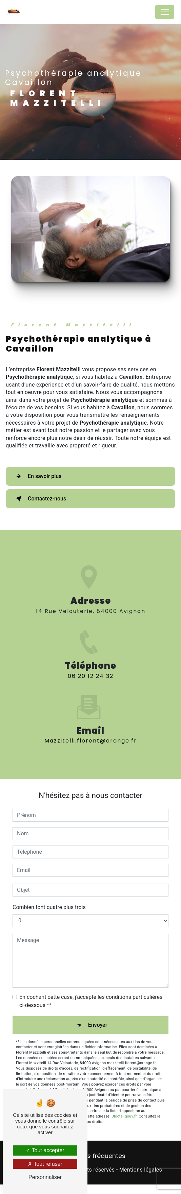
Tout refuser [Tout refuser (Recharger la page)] (45, 1164)
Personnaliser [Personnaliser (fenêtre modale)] (45, 1177)
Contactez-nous (39, 499)
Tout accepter (45, 1150)
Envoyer (97, 1025)
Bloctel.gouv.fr (124, 1116)
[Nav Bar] (164, 12)
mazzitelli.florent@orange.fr (90, 729)
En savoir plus (37, 476)
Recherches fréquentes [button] (90, 1156)
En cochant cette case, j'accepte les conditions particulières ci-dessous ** (90, 1001)
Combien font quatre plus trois (49, 907)
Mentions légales (140, 1169)
